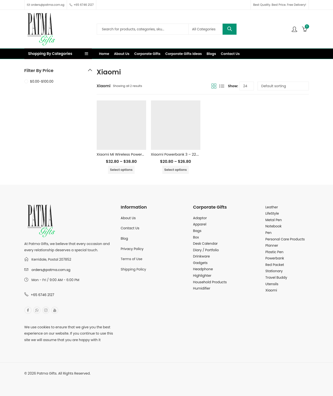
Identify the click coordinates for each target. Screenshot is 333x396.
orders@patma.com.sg (51, 269)
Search (230, 29)
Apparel (199, 224)
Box (196, 237)
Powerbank (274, 258)
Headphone (203, 269)
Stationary (274, 271)
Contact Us (130, 228)
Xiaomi (271, 290)
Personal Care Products (285, 239)
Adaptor (200, 218)
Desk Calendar (205, 243)
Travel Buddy (276, 277)
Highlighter (202, 275)
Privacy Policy (132, 248)
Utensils (272, 284)
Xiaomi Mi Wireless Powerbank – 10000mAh (135, 154)
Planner (271, 245)
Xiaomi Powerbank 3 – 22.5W (177, 154)
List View (221, 86)
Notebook (273, 226)
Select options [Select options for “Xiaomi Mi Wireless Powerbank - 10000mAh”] (121, 169)
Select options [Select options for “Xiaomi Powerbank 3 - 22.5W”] (175, 169)
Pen (268, 232)
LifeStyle (272, 213)
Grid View (213, 86)
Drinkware (201, 256)
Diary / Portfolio (206, 250)
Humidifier (201, 288)
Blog (124, 238)
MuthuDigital (69, 379)
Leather (271, 207)
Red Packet (274, 264)
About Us (128, 218)
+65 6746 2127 (42, 294)
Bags (197, 230)
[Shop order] (283, 86)
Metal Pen (273, 220)
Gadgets (200, 262)
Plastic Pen (274, 252)
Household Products (210, 282)
